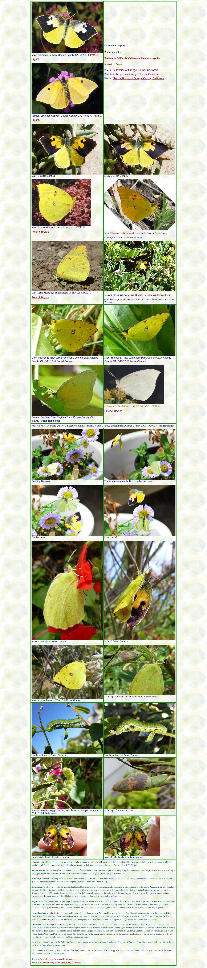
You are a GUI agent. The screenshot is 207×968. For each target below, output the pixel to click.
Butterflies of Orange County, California (135, 70)
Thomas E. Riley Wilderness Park (128, 232)
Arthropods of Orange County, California (136, 74)
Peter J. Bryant (40, 231)
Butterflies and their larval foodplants (57, 959)
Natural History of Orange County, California (138, 78)
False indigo (54, 913)
